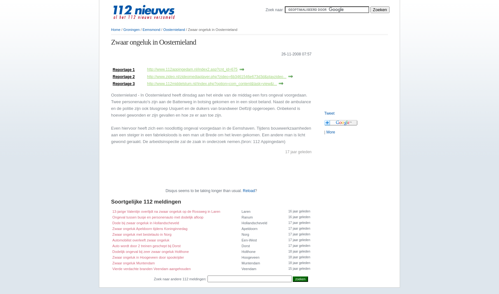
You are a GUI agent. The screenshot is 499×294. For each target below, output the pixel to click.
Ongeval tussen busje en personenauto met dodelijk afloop (157, 217)
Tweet (329, 113)
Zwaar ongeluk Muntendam (133, 263)
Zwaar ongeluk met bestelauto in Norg (142, 234)
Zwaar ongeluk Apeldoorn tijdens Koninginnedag (149, 229)
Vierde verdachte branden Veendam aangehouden (151, 269)
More (330, 132)
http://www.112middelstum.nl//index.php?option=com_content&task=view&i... (212, 84)
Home (115, 30)
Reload (249, 191)
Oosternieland (174, 30)
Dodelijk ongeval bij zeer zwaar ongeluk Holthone (150, 252)
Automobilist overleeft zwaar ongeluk (140, 240)
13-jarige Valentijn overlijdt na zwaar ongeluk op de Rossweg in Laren (166, 211)
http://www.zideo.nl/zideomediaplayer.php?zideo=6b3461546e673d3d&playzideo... (216, 77)
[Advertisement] (185, 63)
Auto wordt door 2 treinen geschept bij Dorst (146, 246)
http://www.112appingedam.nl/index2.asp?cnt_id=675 (192, 69)
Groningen (131, 30)
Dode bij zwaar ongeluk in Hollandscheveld (145, 223)
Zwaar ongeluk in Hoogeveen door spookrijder (148, 257)
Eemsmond (151, 30)
